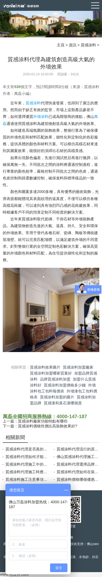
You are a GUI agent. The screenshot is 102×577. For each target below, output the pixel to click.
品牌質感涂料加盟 (55, 379)
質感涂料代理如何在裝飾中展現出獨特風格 (78, 472)
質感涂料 (88, 45)
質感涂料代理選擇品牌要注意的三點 (78, 464)
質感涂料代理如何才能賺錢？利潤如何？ (26, 456)
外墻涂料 (40, 116)
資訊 (72, 45)
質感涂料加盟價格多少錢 (65, 385)
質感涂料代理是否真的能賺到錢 (26, 449)
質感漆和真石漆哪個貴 (63, 403)
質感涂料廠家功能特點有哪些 (42, 421)
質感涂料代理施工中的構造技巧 (26, 464)
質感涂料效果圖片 (45, 367)
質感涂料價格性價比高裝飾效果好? (47, 426)
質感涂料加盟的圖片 (57, 397)
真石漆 (71, 557)
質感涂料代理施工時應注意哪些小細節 (26, 472)
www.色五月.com (14, 574)
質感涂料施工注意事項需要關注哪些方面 (26, 479)
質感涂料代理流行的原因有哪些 (78, 449)
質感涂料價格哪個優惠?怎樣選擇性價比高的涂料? (78, 479)
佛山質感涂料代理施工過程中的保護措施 (78, 456)
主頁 (60, 45)
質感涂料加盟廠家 (78, 367)
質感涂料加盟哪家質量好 (51, 373)
